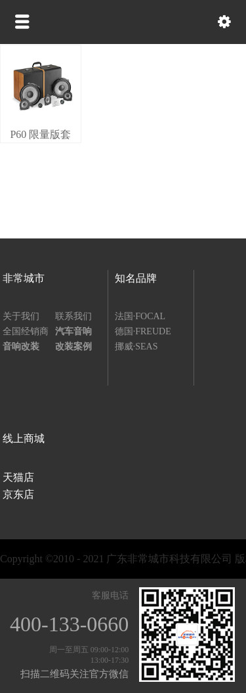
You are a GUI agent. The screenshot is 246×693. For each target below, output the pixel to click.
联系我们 (73, 316)
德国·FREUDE (143, 331)
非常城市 (24, 278)
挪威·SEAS (136, 346)
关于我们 (21, 316)
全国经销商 (26, 331)
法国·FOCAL (140, 316)
